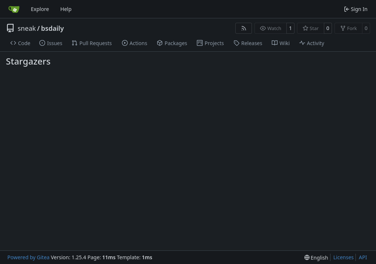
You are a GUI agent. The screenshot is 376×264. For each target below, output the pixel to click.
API (363, 257)
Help (66, 9)
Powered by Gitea (28, 257)
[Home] (14, 9)
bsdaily (52, 28)
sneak (27, 28)
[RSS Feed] (243, 28)
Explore (40, 9)
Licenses (343, 257)
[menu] (316, 257)
